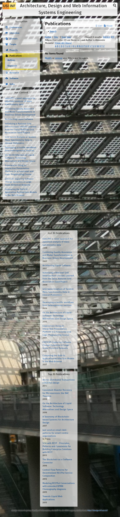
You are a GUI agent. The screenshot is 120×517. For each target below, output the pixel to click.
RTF (113, 37)
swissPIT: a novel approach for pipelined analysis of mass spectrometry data (20, 101)
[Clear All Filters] (63, 43)
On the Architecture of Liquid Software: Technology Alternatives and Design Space (20, 158)
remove (58, 58)
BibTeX (106, 37)
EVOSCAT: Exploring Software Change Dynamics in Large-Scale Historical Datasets (19, 182)
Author (48, 37)
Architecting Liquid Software (19, 119)
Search (53, 31)
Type (63, 37)
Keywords (12, 66)
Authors (11, 60)
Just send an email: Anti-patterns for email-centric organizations (55, 433)
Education (14, 33)
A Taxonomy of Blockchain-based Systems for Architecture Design (58, 420)
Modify (48, 58)
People (13, 44)
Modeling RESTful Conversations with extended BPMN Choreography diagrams (58, 486)
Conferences (16, 27)
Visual (108, 26)
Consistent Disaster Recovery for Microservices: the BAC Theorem (57, 393)
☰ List (98, 26)
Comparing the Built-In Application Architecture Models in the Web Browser (21, 192)
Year (69, 37)
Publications (16, 56)
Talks (12, 84)
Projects (14, 50)
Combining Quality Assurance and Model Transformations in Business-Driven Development (20, 112)
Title (56, 37)
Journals (14, 39)
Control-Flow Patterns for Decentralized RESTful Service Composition (57, 473)
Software (14, 78)
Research (14, 73)
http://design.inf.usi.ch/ (97, 510)
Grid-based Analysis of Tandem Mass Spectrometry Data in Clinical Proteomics (20, 140)
